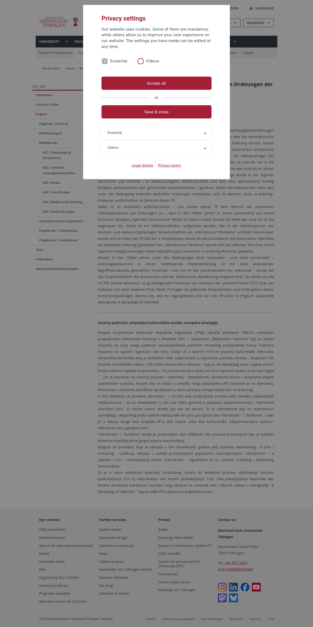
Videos (152, 60)
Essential (118, 60)
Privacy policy (169, 165)
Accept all (156, 83)
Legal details (142, 165)
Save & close (157, 111)
